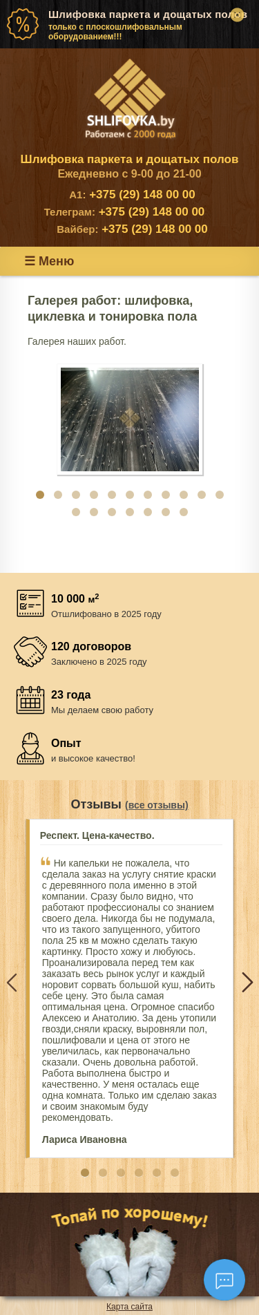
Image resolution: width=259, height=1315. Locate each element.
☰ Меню (49, 261)
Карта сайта (129, 1307)
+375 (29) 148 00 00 (132, 194)
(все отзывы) (157, 805)
